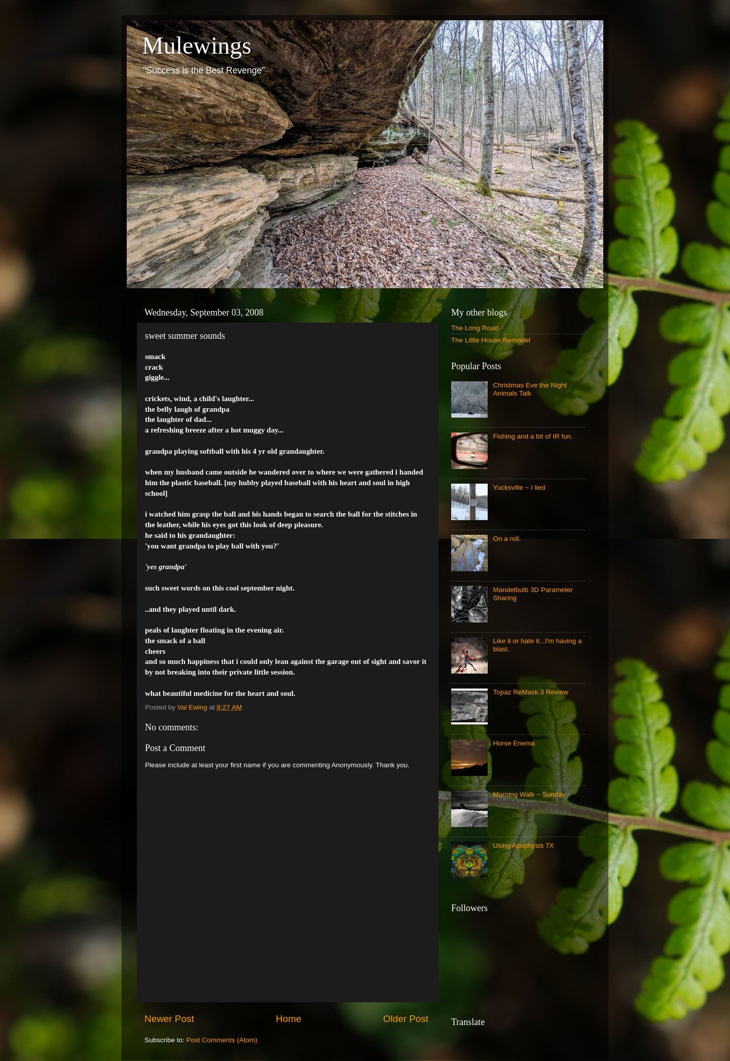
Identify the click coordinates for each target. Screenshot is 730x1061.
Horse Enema (514, 743)
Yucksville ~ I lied (519, 487)
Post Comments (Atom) (222, 1040)
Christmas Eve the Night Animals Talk (530, 389)
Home (288, 1018)
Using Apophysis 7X (523, 845)
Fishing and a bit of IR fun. (533, 436)
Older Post (405, 1018)
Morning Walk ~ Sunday (529, 794)
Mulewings (196, 45)
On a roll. (507, 538)
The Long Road (474, 328)
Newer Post (169, 1018)
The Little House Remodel (490, 340)
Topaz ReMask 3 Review (530, 692)
